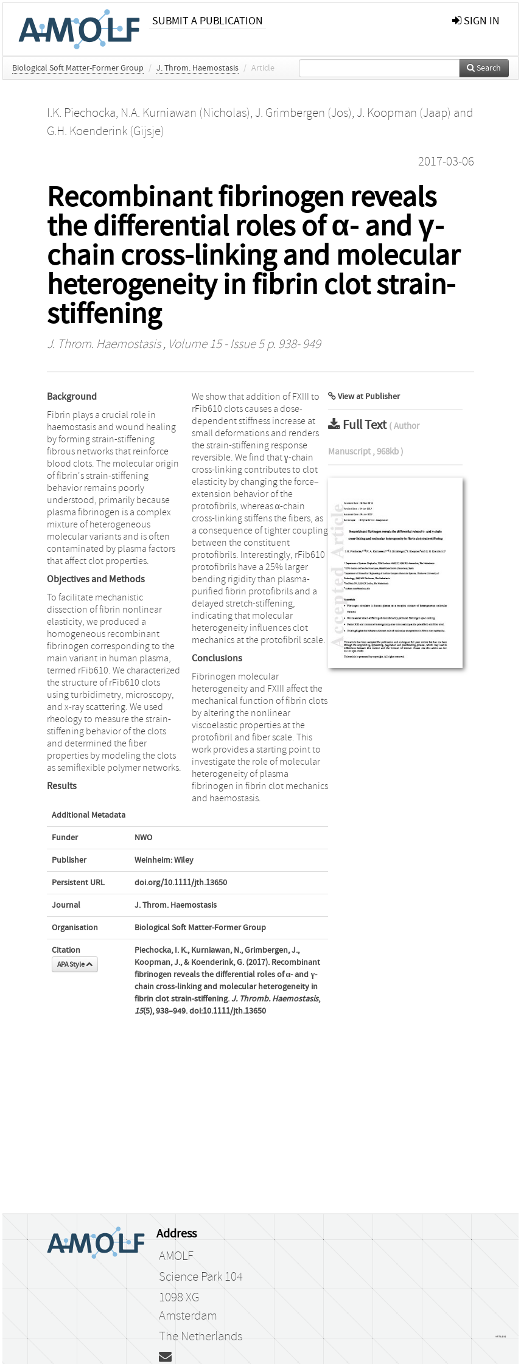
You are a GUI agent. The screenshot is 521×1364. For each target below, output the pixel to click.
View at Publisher (364, 397)
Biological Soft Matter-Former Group (78, 68)
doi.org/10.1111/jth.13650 (181, 883)
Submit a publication (207, 21)
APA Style (75, 964)
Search (484, 68)
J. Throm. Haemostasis (197, 68)
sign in (476, 21)
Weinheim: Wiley (164, 860)
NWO (143, 838)
